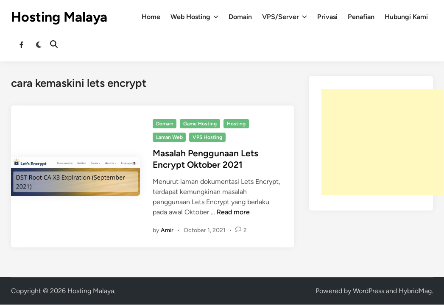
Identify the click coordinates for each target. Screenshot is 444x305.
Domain (240, 17)
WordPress (368, 291)
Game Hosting (200, 124)
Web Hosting (194, 17)
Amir (167, 230)
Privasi (327, 17)
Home (151, 17)
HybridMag (415, 291)
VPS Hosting (207, 137)
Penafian (361, 17)
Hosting (236, 124)
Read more (233, 212)
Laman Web (169, 137)
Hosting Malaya (59, 17)
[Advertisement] (382, 142)
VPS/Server (284, 17)
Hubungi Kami (406, 17)
